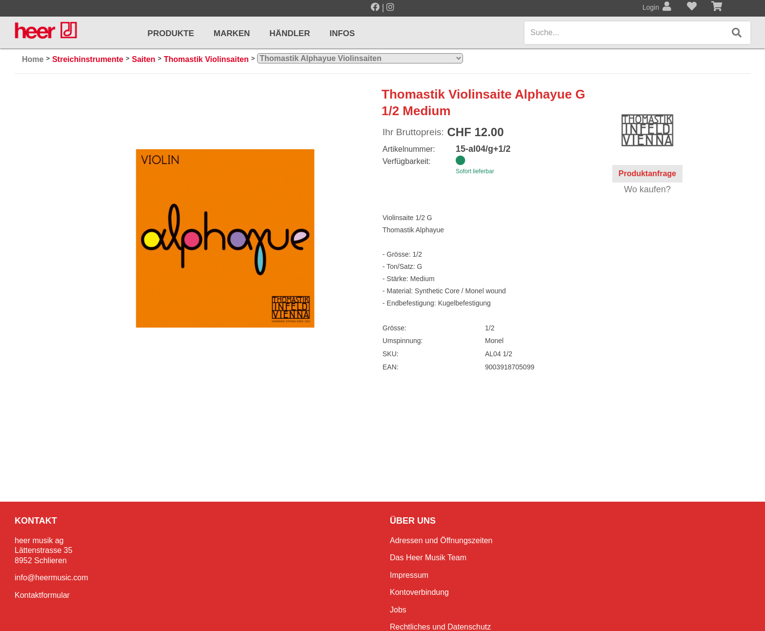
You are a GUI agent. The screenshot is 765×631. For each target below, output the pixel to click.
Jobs (398, 610)
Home (32, 59)
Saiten (143, 59)
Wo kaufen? (647, 189)
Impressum (409, 575)
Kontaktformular (42, 595)
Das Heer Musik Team (428, 557)
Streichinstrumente (87, 59)
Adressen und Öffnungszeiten (441, 540)
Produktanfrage (647, 173)
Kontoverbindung (419, 592)
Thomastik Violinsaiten (206, 59)
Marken (232, 33)
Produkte (170, 33)
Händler (289, 33)
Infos (342, 33)
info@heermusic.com (51, 577)
